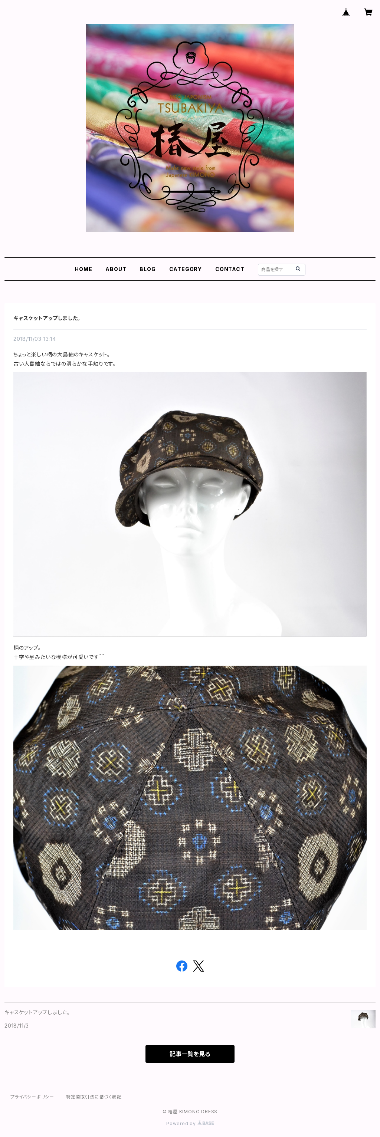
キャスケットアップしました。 (47, 318)
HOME (83, 269)
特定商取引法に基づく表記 (94, 1097)
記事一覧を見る (190, 1054)
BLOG (147, 269)
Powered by (190, 1123)
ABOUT (115, 269)
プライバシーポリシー (32, 1097)
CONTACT (230, 269)
